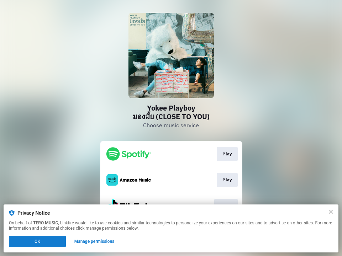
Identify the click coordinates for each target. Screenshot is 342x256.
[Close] (331, 212)
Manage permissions (94, 241)
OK (37, 241)
